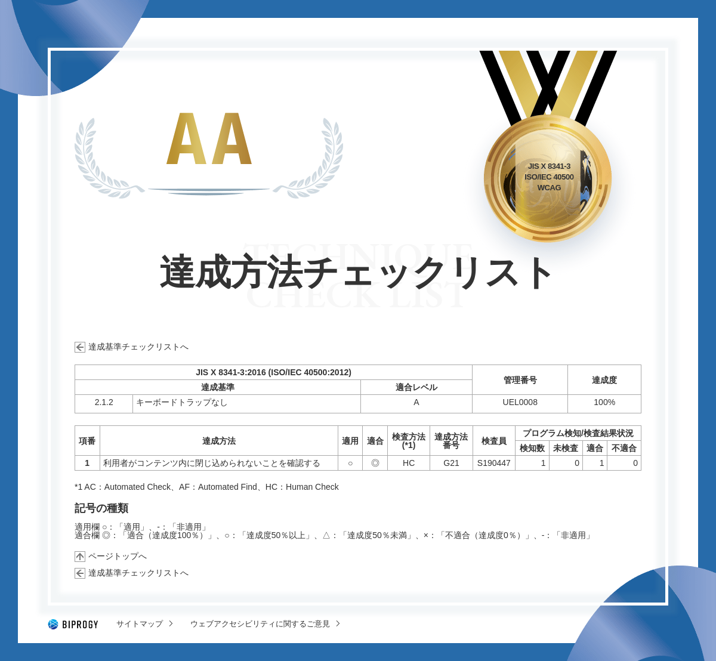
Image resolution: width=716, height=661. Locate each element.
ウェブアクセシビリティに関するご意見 (260, 623)
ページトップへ (117, 556)
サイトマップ (139, 623)
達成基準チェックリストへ (138, 346)
